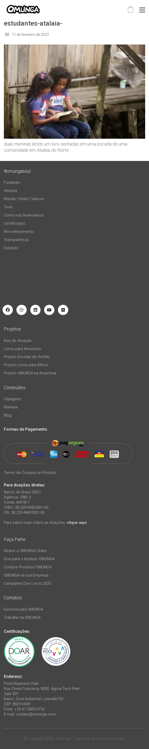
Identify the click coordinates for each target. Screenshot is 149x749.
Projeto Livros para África (25, 365)
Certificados (14, 223)
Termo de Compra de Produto (30, 472)
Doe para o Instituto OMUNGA (29, 559)
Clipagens (12, 399)
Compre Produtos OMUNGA (28, 567)
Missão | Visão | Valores (24, 199)
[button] (142, 10)
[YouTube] (49, 310)
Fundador (12, 182)
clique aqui (77, 522)
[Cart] (130, 9)
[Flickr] (63, 310)
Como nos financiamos (24, 215)
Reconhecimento (19, 231)
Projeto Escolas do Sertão (26, 356)
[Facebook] (8, 310)
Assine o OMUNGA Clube (25, 550)
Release (11, 407)
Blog (8, 415)
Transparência (16, 239)
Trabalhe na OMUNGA (22, 617)
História (10, 190)
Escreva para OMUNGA (23, 609)
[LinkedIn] (35, 310)
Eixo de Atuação (18, 340)
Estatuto (11, 248)
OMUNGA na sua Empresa (26, 575)
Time (8, 207)
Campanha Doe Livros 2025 (27, 583)
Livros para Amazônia (22, 348)
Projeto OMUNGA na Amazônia (30, 373)
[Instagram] (21, 310)
